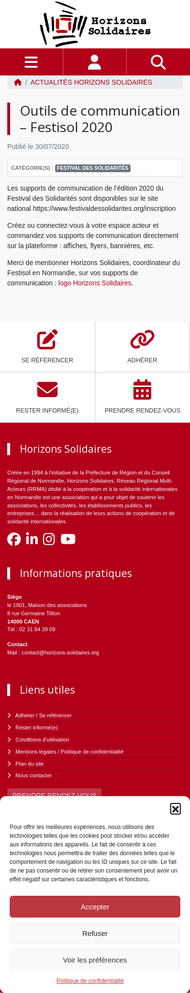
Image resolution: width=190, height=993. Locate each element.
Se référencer (55, 715)
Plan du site (29, 764)
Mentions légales (35, 752)
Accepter (95, 907)
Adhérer (25, 715)
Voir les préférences (95, 960)
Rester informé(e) (36, 727)
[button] (175, 808)
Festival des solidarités (93, 168)
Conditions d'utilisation (42, 739)
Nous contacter (33, 775)
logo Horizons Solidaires (95, 283)
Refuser (95, 933)
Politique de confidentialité (90, 981)
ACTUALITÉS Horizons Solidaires (91, 82)
